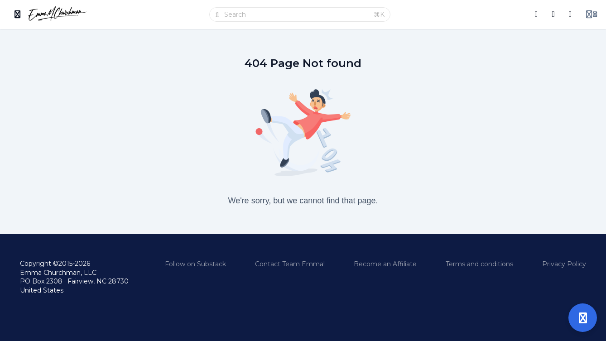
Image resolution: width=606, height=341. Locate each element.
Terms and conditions (479, 264)
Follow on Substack (195, 264)
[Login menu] (591, 14)
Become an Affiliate (385, 264)
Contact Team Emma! (290, 264)
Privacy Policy (564, 264)
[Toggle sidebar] (17, 14)
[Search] (296, 14)
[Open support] (582, 317)
